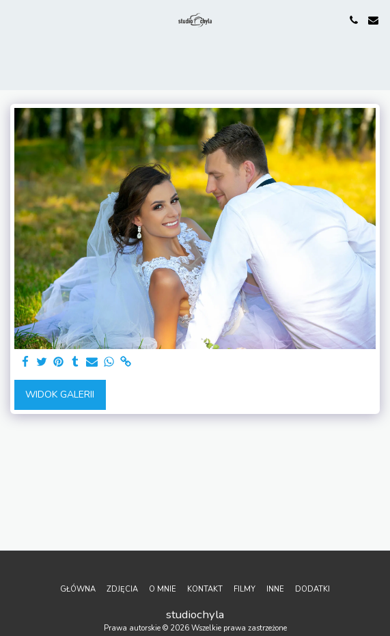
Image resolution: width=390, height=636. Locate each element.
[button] (15, 19)
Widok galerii (59, 394)
